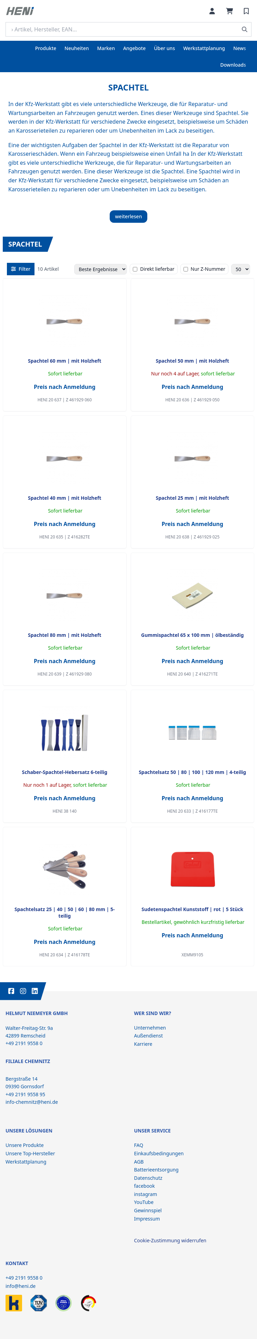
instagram (145, 1194)
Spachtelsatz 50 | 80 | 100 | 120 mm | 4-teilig (192, 772)
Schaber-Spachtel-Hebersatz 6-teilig (64, 772)
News (239, 48)
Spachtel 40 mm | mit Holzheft (64, 498)
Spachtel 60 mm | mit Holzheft (64, 360)
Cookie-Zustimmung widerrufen (170, 1240)
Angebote (134, 48)
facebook (144, 1186)
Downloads (233, 64)
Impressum (147, 1218)
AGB (139, 1161)
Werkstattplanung (204, 48)
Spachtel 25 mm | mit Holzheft (192, 498)
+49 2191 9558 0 (24, 1277)
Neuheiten (77, 48)
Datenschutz (148, 1178)
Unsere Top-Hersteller (30, 1153)
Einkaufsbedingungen (159, 1153)
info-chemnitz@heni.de (32, 1102)
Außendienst (148, 1035)
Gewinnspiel (148, 1210)
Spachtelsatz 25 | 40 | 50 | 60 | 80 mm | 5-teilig (64, 912)
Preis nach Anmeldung (65, 387)
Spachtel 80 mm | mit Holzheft (64, 635)
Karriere (143, 1044)
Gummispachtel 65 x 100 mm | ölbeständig (192, 635)
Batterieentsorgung (156, 1169)
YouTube (144, 1202)
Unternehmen (150, 1027)
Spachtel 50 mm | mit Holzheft (192, 360)
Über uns (164, 48)
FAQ (139, 1145)
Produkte (45, 48)
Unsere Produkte (25, 1145)
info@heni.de (21, 1286)
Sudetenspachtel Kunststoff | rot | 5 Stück (192, 909)
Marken (106, 48)
